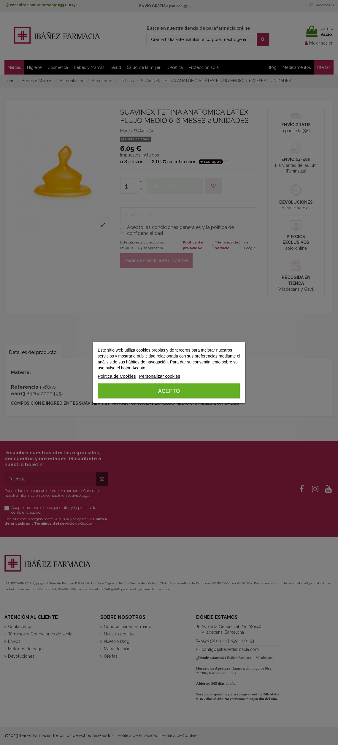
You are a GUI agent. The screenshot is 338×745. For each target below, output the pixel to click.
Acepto (169, 391)
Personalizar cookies (159, 375)
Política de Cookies (117, 375)
